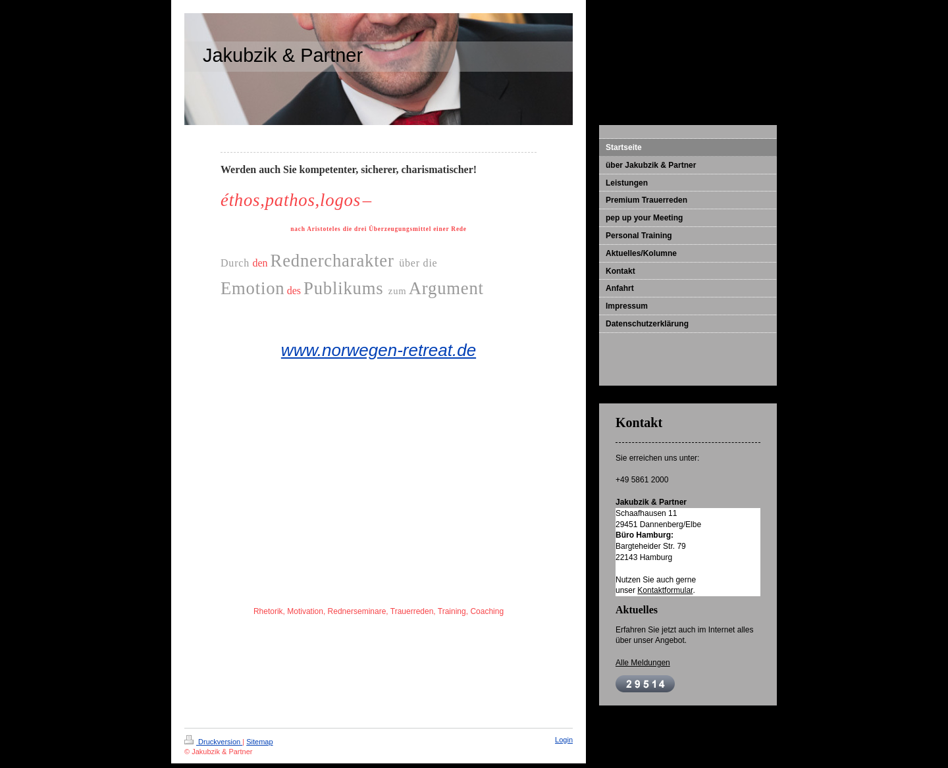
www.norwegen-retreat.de (378, 350)
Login (564, 740)
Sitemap (259, 742)
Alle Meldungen (643, 662)
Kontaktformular (665, 590)
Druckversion (213, 742)
